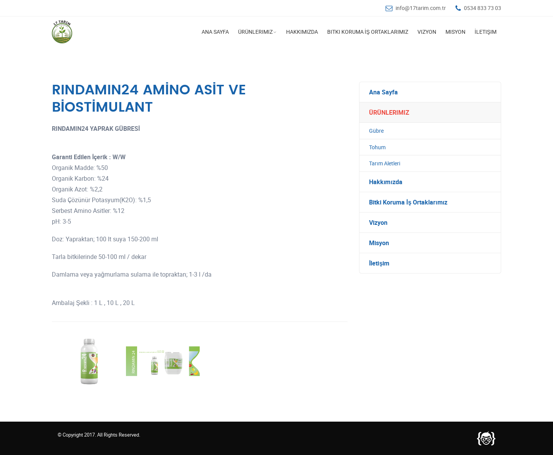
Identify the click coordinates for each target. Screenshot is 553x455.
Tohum (377, 147)
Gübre (376, 130)
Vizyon (426, 31)
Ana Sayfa (215, 31)
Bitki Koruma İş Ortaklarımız (367, 31)
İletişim (486, 31)
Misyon (455, 31)
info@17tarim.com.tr (421, 8)
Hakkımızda (302, 31)
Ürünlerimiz (255, 31)
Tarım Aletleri (384, 163)
